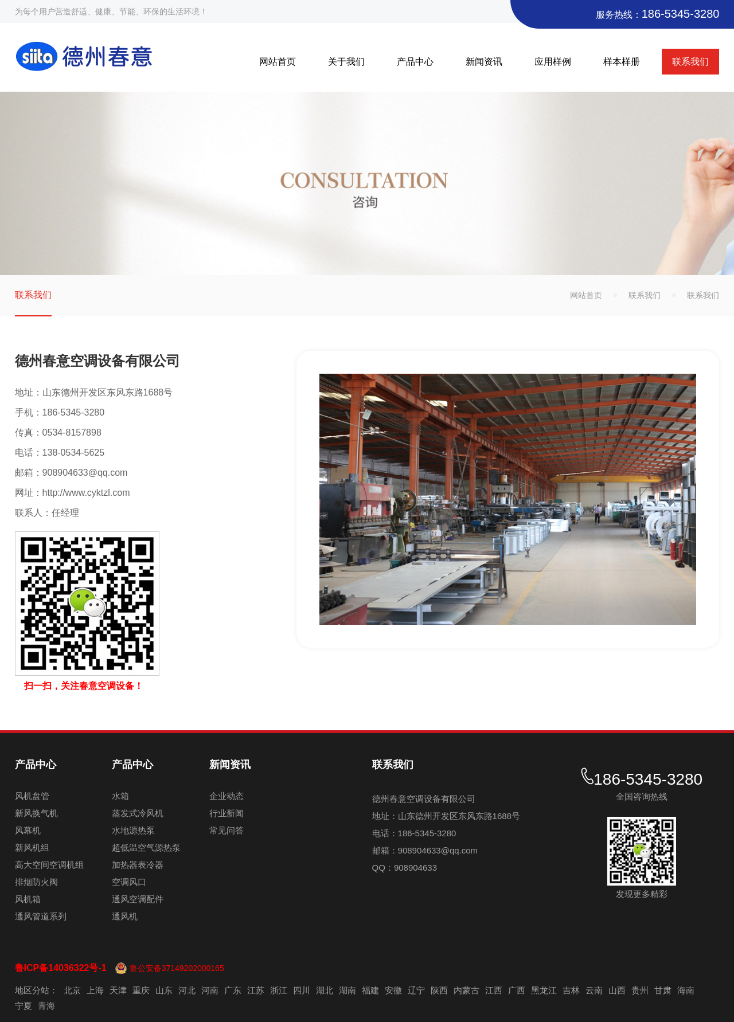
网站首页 (277, 61)
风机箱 (28, 899)
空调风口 (129, 882)
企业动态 (226, 796)
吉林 (571, 990)
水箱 (120, 796)
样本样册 (621, 61)
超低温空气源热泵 (146, 847)
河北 (187, 990)
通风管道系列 (41, 916)
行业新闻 (226, 813)
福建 (370, 990)
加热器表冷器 (137, 865)
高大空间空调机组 (49, 865)
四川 (301, 990)
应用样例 (552, 61)
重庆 (141, 990)
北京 (72, 990)
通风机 (125, 916)
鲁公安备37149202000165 (177, 968)
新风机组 (32, 847)
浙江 (278, 990)
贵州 (640, 990)
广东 (232, 990)
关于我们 (346, 61)
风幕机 (28, 830)
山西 (617, 990)
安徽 (393, 990)
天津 (118, 990)
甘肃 (662, 990)
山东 (164, 990)
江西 (493, 990)
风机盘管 (32, 796)
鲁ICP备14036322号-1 (61, 968)
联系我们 (690, 61)
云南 (594, 990)
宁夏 (23, 1006)
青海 (46, 1006)
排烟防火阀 (36, 882)
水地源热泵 (133, 830)
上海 (95, 990)
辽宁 (416, 990)
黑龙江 (544, 990)
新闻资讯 (484, 61)
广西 (516, 990)
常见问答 (226, 830)
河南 (209, 990)
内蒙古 (466, 990)
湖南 (347, 990)
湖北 (324, 990)
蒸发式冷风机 (137, 813)
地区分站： (36, 990)
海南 (685, 990)
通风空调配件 (137, 899)
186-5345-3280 (681, 13)
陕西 (439, 990)
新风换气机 (36, 813)
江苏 (255, 990)
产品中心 (415, 61)
